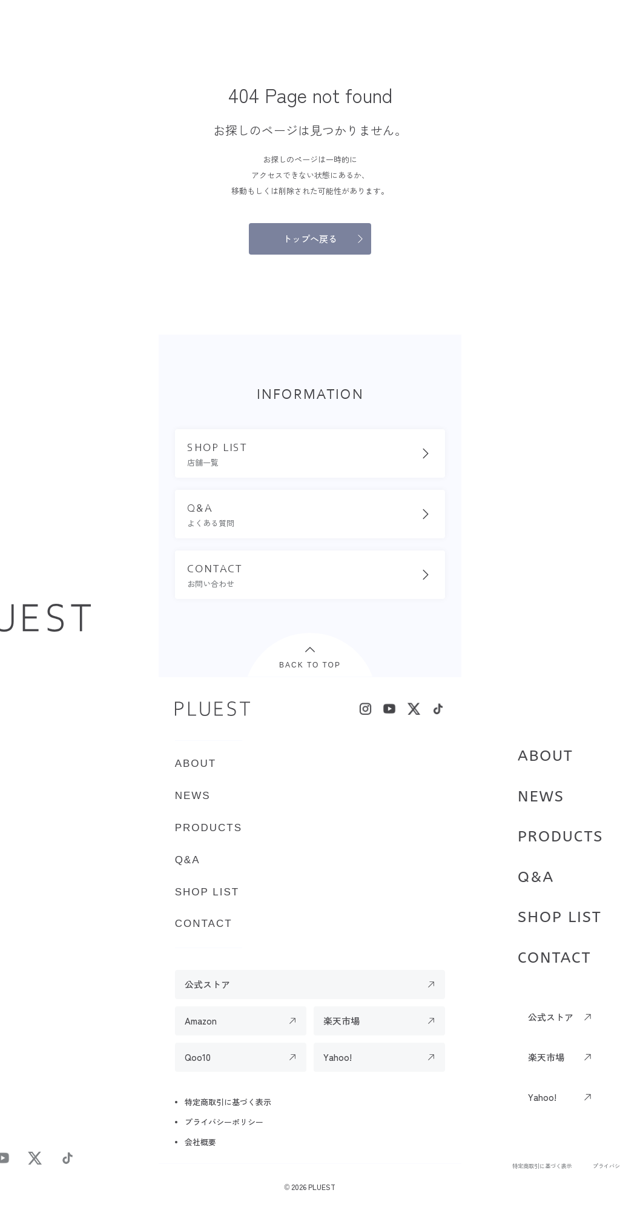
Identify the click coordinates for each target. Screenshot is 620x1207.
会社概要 (200, 1142)
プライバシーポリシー (224, 1122)
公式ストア (550, 1017)
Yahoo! (542, 1097)
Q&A (536, 877)
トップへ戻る (310, 238)
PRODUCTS (560, 837)
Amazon (201, 1020)
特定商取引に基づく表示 (542, 1166)
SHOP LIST (560, 917)
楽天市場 (546, 1057)
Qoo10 (198, 1057)
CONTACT (554, 958)
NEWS (541, 796)
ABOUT (545, 756)
